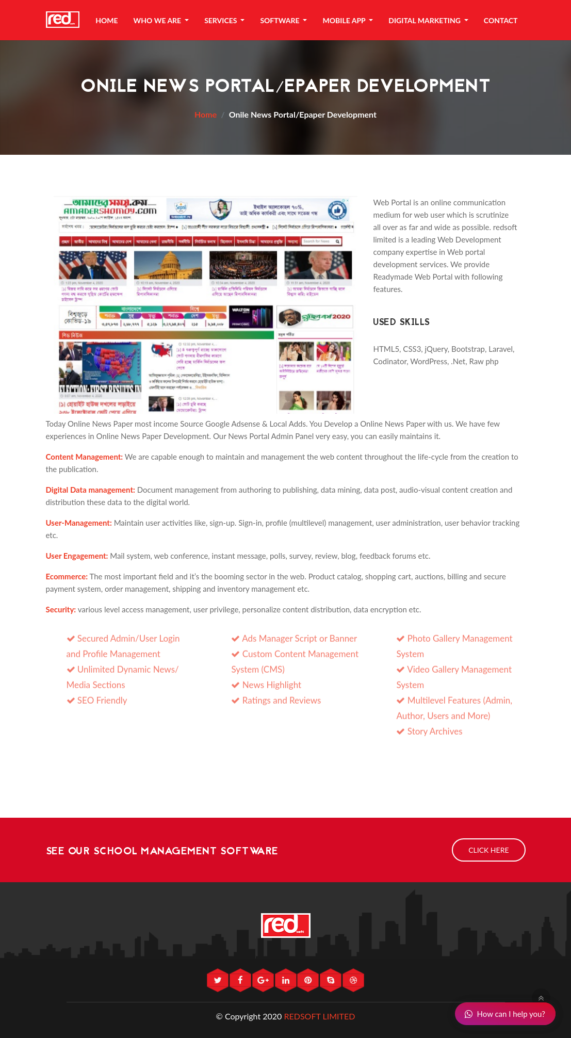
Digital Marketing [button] (425, 20)
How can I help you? (504, 1014)
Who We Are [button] (158, 20)
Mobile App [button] (344, 20)
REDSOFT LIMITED (319, 1016)
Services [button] (221, 20)
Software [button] (280, 20)
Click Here (488, 850)
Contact (501, 20)
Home (106, 20)
